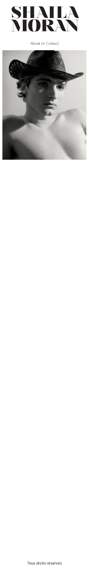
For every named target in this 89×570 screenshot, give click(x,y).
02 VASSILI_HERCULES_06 (44, 539)
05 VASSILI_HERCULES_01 (44, 173)
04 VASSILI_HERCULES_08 (44, 268)
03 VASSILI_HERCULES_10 (44, 405)
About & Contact (44, 43)
